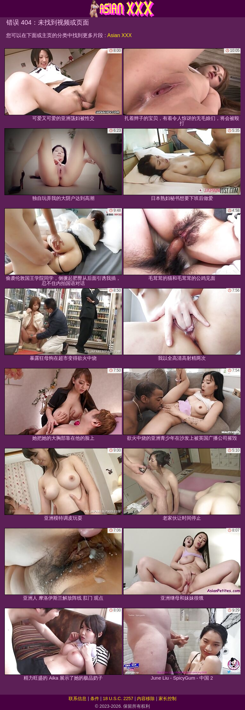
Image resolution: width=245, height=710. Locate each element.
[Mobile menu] (6, 9)
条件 (94, 698)
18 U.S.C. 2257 (118, 698)
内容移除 (146, 698)
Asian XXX (119, 35)
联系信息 (77, 698)
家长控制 (167, 698)
